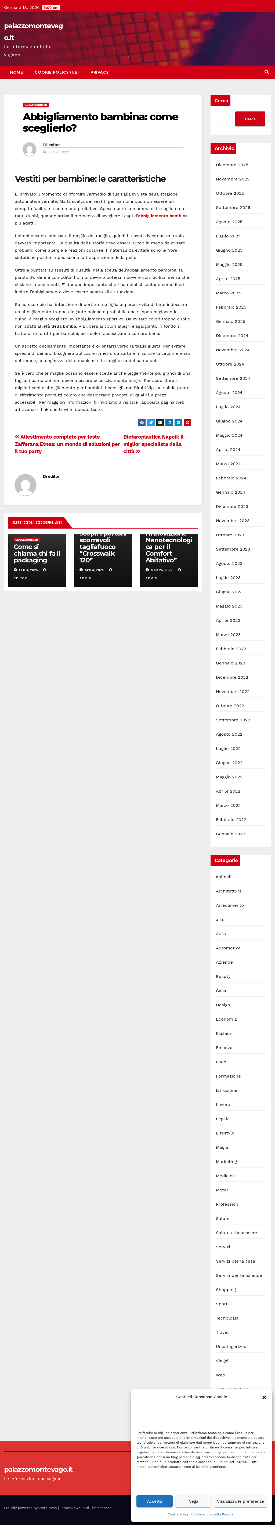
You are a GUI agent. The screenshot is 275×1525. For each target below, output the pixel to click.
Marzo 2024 (228, 463)
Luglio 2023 (228, 577)
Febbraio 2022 (231, 819)
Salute (223, 1218)
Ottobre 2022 (230, 705)
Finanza (224, 1047)
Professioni (228, 1204)
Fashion (224, 1033)
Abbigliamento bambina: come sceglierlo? (100, 122)
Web (220, 1375)
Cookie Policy (178, 1514)
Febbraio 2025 (231, 307)
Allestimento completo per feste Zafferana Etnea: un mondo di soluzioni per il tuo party (67, 444)
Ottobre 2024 (230, 364)
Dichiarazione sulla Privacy (212, 1514)
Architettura (229, 891)
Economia (226, 1019)
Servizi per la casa (235, 1261)
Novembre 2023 (233, 520)
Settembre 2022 (233, 719)
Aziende (224, 962)
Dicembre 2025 (232, 164)
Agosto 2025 (229, 221)
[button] (264, 1397)
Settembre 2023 (233, 549)
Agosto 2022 (229, 734)
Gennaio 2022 (230, 833)
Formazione (228, 1076)
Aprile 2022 (228, 791)
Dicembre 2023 (232, 506)
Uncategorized (35, 104)
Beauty (223, 976)
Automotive (228, 948)
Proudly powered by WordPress (31, 1508)
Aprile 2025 (228, 278)
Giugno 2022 (229, 762)
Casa (221, 990)
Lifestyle (225, 1133)
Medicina (225, 1175)
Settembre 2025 (233, 207)
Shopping (226, 1289)
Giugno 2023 (229, 591)
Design (223, 1004)
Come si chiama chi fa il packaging (37, 553)
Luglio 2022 (228, 748)
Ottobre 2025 (230, 193)
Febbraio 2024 (231, 477)
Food (221, 1061)
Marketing (226, 1161)
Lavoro (223, 1104)
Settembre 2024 (233, 378)
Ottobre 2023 (230, 534)
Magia (222, 1147)
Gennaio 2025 (230, 321)
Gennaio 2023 (230, 663)
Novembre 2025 (233, 179)
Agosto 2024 (229, 392)
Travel (222, 1332)
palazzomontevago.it (38, 1469)
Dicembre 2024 (232, 335)
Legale (223, 1118)
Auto (221, 933)
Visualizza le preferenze (240, 1501)
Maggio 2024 (229, 435)
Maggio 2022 (229, 776)
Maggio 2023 (229, 606)
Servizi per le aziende (239, 1275)
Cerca (221, 100)
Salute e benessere (236, 1232)
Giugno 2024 (229, 421)
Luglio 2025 (228, 235)
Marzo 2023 (228, 634)
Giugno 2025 (229, 250)
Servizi (223, 1246)
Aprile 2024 (228, 449)
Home (16, 72)
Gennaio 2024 (230, 492)
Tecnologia (227, 1318)
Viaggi (222, 1360)
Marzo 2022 (228, 805)
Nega (193, 1501)
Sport (222, 1303)
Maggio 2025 (229, 264)
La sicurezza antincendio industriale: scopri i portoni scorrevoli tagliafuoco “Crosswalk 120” (102, 536)
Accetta (154, 1501)
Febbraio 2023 (231, 648)
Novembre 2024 (233, 349)
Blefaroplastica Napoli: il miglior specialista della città (153, 444)
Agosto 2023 (229, 563)
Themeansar (100, 1508)
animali (223, 876)
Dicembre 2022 (232, 677)
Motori (223, 1189)
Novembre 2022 (233, 691)
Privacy (100, 72)
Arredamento (230, 905)
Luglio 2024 (228, 406)
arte (220, 919)
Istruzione (226, 1090)
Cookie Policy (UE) (57, 72)
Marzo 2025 (228, 292)
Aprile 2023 (228, 620)
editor (54, 144)
